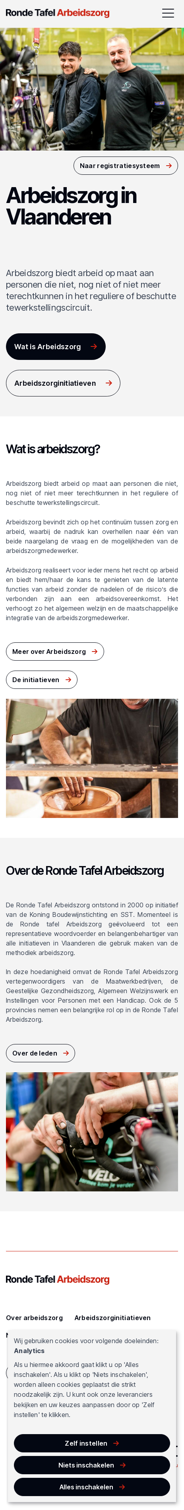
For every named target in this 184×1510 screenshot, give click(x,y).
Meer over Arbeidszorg (49, 651)
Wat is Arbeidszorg (47, 346)
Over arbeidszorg (34, 1318)
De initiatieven (36, 680)
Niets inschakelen (86, 1465)
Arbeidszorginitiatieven (55, 383)
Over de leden (34, 1053)
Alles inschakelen (86, 1487)
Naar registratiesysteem (120, 166)
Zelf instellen (86, 1443)
